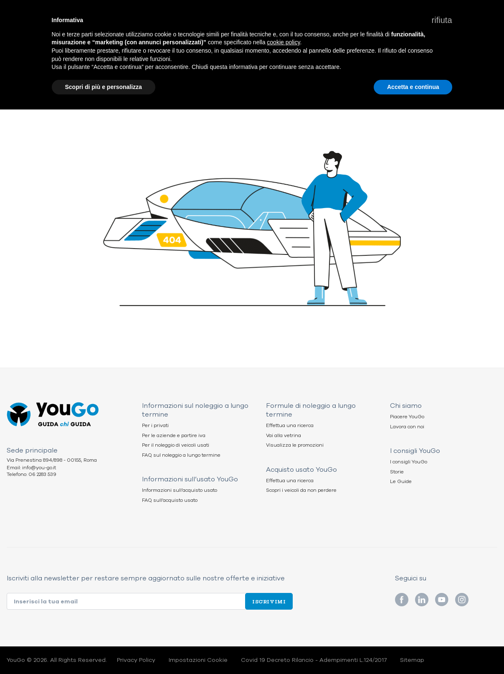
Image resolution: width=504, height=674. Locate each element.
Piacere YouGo (407, 417)
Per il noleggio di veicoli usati (175, 445)
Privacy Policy (136, 660)
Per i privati (155, 425)
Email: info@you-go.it (31, 468)
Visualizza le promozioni (295, 445)
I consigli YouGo (408, 462)
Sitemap (412, 660)
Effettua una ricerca (290, 425)
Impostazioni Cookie (198, 660)
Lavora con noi (407, 427)
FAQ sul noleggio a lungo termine (181, 455)
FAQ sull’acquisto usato (170, 500)
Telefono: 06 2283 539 (31, 474)
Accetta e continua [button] (413, 87)
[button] (442, 20)
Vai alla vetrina (283, 435)
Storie (397, 472)
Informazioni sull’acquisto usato (179, 490)
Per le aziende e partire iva (173, 435)
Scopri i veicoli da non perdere (301, 490)
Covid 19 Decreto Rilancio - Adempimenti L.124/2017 (314, 660)
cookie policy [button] (283, 42)
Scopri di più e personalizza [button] (103, 87)
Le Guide (401, 481)
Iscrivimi (269, 601)
